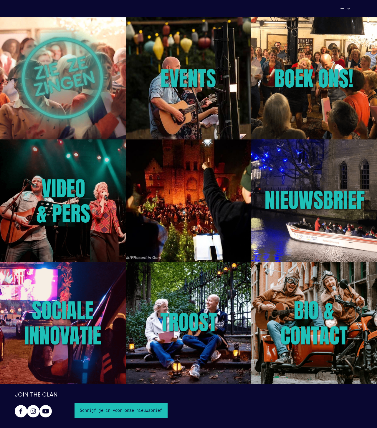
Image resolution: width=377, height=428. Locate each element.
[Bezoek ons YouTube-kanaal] (45, 411)
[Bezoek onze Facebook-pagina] (21, 411)
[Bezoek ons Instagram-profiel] (33, 411)
